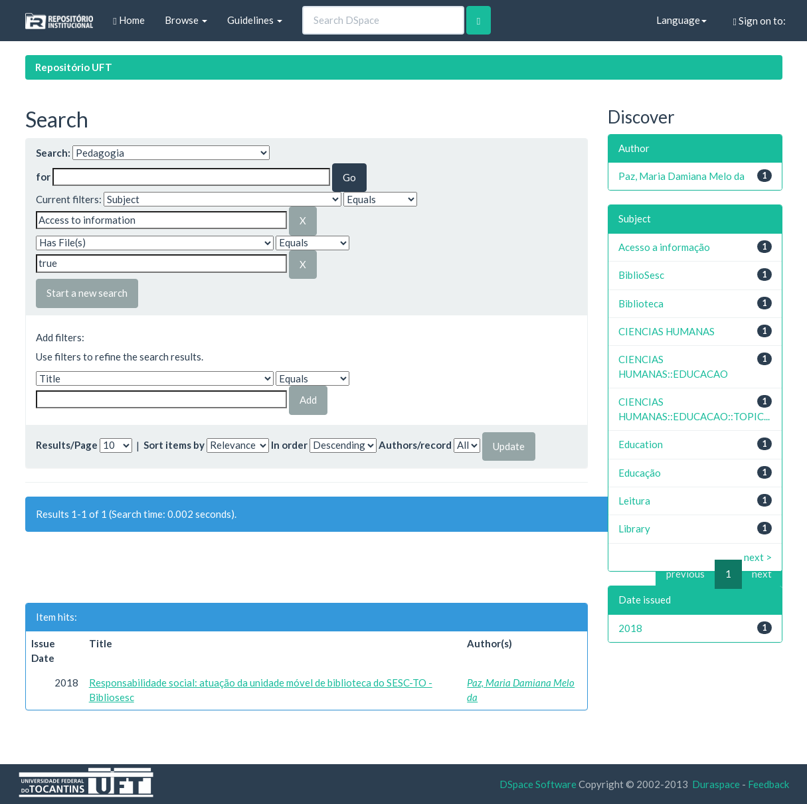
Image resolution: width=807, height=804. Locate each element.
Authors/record (415, 445)
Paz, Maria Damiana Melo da (681, 176)
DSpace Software (538, 784)
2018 (630, 628)
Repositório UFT (73, 67)
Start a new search (87, 293)
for (43, 177)
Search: (53, 153)
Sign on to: (759, 21)
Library (634, 528)
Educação (639, 473)
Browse (186, 20)
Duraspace (716, 784)
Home (128, 20)
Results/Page (67, 445)
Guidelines (254, 20)
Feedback (768, 784)
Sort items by (174, 445)
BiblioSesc (641, 275)
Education (640, 444)
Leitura (634, 501)
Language (681, 20)
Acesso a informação (664, 247)
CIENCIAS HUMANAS (666, 331)
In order (289, 445)
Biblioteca (641, 303)
